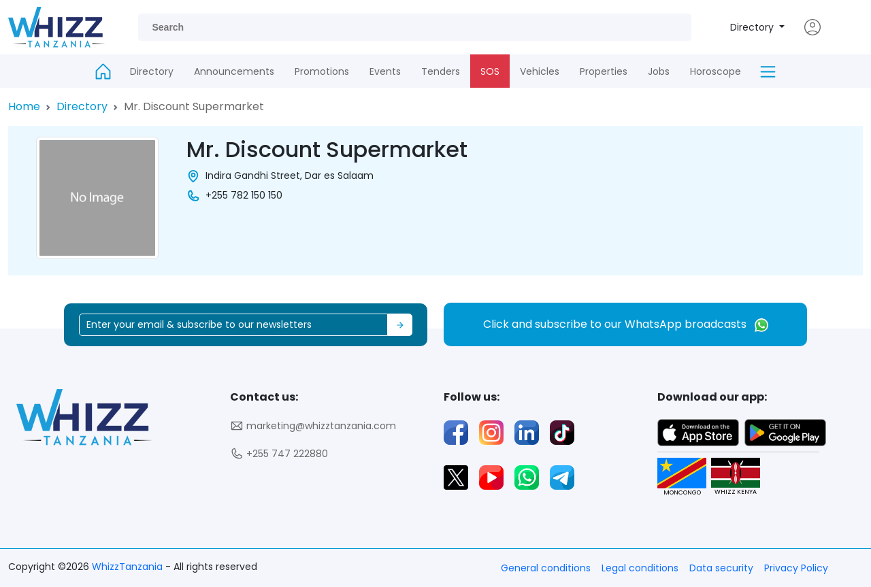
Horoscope (715, 71)
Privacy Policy (796, 568)
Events (385, 71)
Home (24, 106)
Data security (721, 568)
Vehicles (539, 71)
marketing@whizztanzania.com (313, 426)
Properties (603, 71)
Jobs (659, 71)
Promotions (322, 71)
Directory (753, 27)
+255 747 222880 (279, 454)
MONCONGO (676, 477)
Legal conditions (640, 568)
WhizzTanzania (128, 566)
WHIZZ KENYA (730, 477)
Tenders (440, 71)
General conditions (546, 568)
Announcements (234, 71)
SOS (489, 71)
